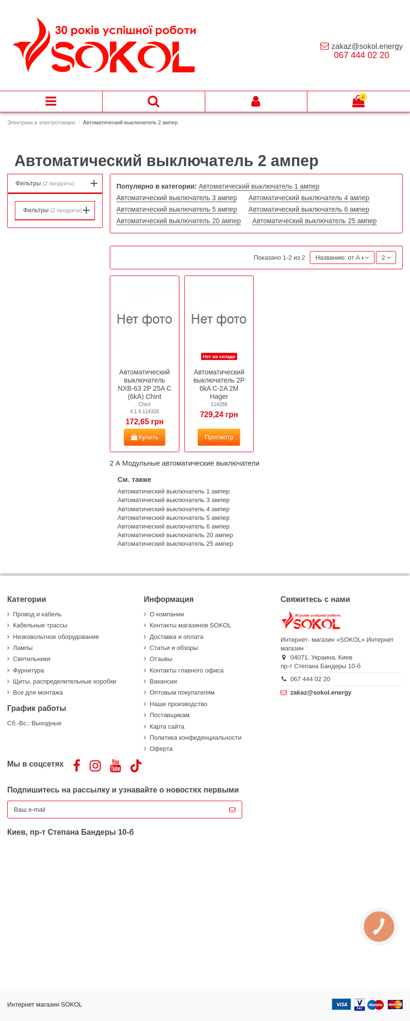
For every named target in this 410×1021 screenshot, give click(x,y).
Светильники (31, 658)
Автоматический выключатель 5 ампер (177, 209)
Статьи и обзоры (174, 647)
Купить (145, 437)
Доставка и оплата (176, 636)
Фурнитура (28, 670)
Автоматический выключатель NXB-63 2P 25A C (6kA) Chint (145, 384)
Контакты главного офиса (187, 670)
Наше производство (178, 704)
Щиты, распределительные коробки (65, 681)
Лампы (23, 647)
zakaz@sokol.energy (367, 46)
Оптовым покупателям (182, 692)
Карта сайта (167, 726)
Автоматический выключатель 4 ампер (308, 198)
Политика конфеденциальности (195, 737)
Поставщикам (169, 715)
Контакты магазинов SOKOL (190, 625)
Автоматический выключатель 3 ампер (177, 198)
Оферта (161, 748)
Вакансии (163, 681)
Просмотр (219, 437)
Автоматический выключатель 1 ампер (259, 186)
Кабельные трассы (40, 625)
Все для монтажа (38, 692)
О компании (167, 614)
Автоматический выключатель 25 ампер (314, 221)
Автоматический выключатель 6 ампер (308, 209)
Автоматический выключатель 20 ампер (179, 221)
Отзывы (161, 658)
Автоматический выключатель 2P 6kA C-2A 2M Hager (219, 384)
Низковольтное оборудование (56, 636)
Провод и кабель (37, 614)
